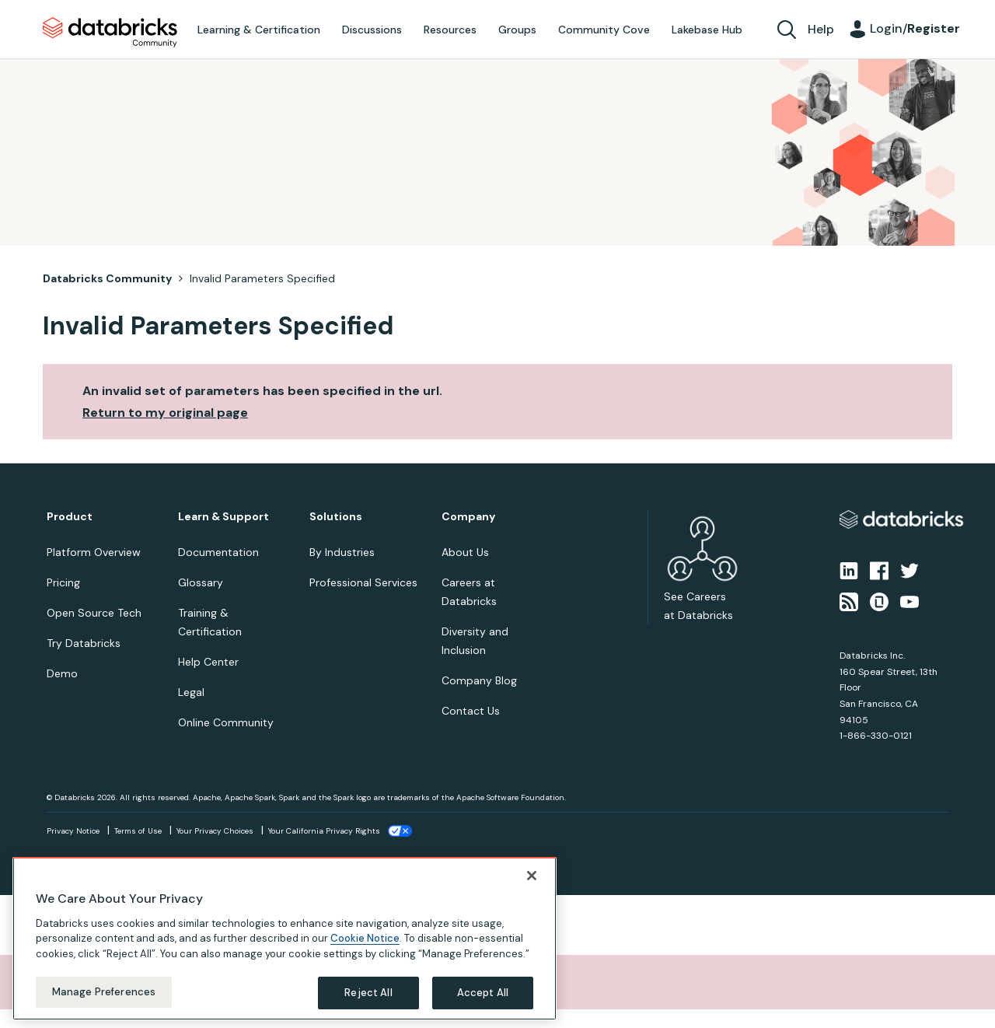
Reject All (368, 992)
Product (70, 516)
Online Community (226, 722)
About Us (465, 552)
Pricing (63, 582)
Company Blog (479, 680)
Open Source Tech (94, 613)
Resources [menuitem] (450, 30)
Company (468, 516)
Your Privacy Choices (214, 831)
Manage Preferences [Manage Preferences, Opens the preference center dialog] (103, 991)
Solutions (335, 516)
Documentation (218, 552)
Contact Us (471, 711)
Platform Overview (94, 552)
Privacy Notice (73, 831)
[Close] (532, 875)
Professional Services (363, 582)
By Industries (342, 552)
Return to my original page (165, 412)
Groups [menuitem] (517, 30)
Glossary (200, 582)
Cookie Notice (365, 938)
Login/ (915, 28)
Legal (191, 692)
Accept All (482, 992)
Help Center (208, 662)
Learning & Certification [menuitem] (258, 30)
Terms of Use (138, 831)
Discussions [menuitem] (372, 30)
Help (821, 29)
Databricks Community (110, 32)
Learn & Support (223, 516)
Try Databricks (83, 643)
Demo (62, 673)
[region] (284, 938)
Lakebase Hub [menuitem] (707, 30)
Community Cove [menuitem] (604, 30)
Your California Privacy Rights (324, 831)
